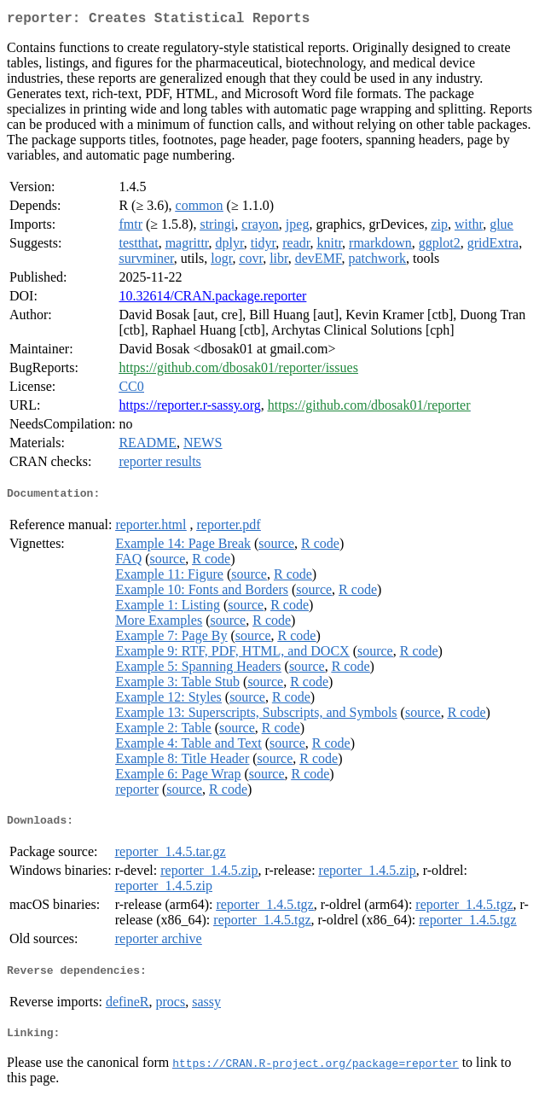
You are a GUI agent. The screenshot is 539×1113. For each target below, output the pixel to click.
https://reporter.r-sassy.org (189, 408)
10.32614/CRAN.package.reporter (212, 299)
